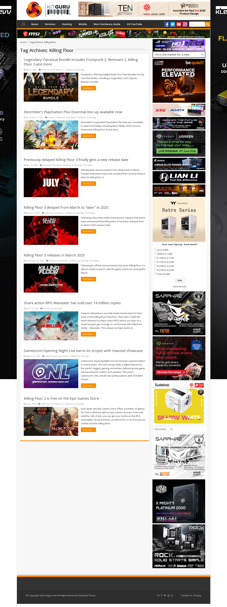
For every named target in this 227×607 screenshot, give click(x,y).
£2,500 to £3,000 (165, 270)
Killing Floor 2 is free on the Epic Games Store (61, 398)
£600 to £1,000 (164, 253)
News (34, 24)
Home (23, 23)
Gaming (67, 24)
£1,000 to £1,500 (165, 257)
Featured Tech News (51, 69)
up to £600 (162, 249)
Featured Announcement (57, 356)
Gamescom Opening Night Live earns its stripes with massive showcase (83, 350)
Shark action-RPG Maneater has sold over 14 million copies (72, 303)
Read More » (88, 88)
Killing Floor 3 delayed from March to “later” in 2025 (66, 207)
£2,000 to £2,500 (165, 266)
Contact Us (186, 595)
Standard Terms (86, 595)
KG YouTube (134, 24)
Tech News (87, 165)
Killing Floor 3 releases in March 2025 (54, 255)
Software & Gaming (74, 69)
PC (63, 69)
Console (51, 117)
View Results (179, 286)
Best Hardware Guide (107, 24)
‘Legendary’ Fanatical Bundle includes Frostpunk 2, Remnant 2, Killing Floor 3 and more (81, 62)
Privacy (197, 595)
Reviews (50, 24)
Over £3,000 (163, 274)
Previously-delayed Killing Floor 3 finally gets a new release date (76, 159)
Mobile (83, 24)
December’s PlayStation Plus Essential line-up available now (73, 112)
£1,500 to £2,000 (165, 261)
